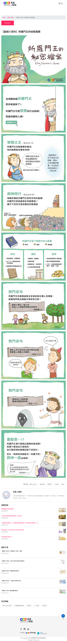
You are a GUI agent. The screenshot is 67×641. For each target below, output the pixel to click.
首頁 (4, 17)
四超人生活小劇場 (7, 605)
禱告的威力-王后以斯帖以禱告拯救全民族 (12, 530)
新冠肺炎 (29, 605)
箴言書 (56, 484)
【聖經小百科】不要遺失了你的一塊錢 (11, 551)
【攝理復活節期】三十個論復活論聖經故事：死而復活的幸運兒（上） (20, 523)
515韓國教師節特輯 (19, 605)
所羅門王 (50, 484)
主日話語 (44, 605)
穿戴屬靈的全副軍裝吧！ (8, 509)
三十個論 (37, 605)
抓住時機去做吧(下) (6, 537)
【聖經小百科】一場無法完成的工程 (11, 580)
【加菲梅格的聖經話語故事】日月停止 (11, 516)
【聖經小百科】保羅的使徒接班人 (10, 571)
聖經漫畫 (42, 484)
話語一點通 (10, 17)
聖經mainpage (33, 484)
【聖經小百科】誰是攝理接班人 (9, 590)
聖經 (63, 484)
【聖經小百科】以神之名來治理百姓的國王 (13, 561)
